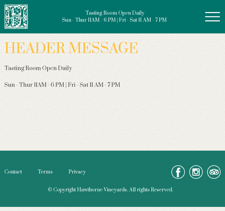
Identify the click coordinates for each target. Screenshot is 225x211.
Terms (45, 172)
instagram (196, 172)
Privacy (77, 172)
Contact (13, 172)
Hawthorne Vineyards (16, 16)
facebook (178, 172)
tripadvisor (214, 172)
